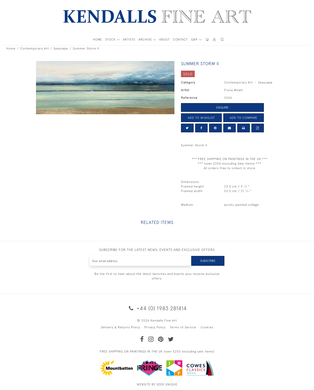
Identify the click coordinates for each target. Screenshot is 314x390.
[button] (222, 39)
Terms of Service (183, 327)
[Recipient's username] (140, 261)
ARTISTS (129, 39)
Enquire (222, 107)
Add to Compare (243, 117)
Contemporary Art (34, 48)
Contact (180, 39)
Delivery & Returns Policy (120, 327)
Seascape (61, 48)
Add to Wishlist (201, 117)
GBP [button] (195, 39)
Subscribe (207, 260)
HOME (97, 39)
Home (10, 48)
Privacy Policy (155, 327)
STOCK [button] (111, 39)
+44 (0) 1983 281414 (157, 308)
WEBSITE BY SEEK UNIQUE (157, 384)
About (164, 39)
